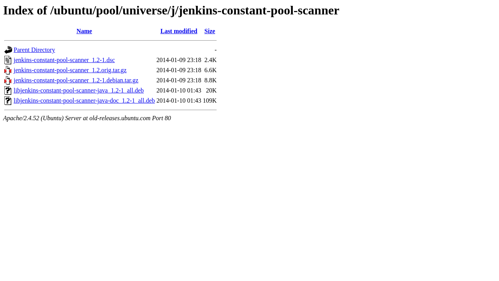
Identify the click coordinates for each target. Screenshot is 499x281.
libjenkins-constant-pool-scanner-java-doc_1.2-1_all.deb (84, 100)
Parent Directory (34, 49)
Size (209, 31)
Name (84, 31)
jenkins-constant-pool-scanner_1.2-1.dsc (64, 60)
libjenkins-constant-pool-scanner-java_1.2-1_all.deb (79, 90)
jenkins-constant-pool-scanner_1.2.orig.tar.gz (70, 70)
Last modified (178, 31)
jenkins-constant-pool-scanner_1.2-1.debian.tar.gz (76, 80)
